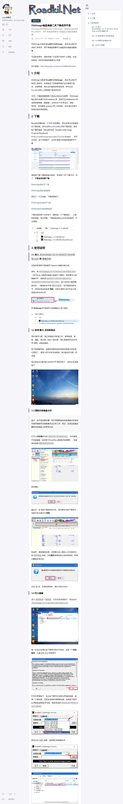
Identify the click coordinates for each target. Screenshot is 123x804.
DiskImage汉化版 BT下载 (41, 202)
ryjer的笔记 (6, 17)
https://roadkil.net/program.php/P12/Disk (48, 136)
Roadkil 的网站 (37, 90)
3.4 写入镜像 (100, 45)
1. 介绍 (92, 14)
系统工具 (36, 21)
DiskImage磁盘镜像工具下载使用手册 (51, 25)
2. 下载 (92, 18)
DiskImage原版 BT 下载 (40, 184)
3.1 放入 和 (105, 29)
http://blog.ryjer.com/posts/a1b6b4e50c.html (58, 66)
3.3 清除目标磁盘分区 (103, 40)
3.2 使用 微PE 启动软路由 (104, 35)
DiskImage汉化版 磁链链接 (42, 209)
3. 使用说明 (94, 23)
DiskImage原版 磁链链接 (41, 190)
